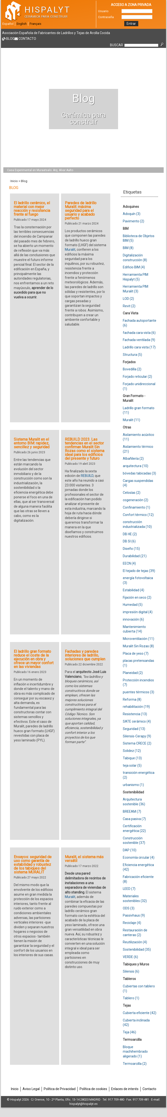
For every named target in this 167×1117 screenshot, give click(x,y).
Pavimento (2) (133, 221)
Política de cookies (93, 1089)
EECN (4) (129, 563)
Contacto (27, 39)
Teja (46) (129, 1032)
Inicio (14, 181)
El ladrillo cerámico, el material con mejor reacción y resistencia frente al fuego (32, 209)
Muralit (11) (131, 420)
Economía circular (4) (138, 857)
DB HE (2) (130, 534)
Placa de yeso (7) (135, 653)
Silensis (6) (131, 971)
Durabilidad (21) (135, 556)
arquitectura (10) (135, 466)
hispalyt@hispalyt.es (83, 1104)
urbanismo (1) (133, 785)
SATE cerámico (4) (137, 721)
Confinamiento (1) (136, 507)
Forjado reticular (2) (137, 376)
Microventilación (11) (138, 639)
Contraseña (106, 17)
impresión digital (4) (138, 612)
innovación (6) (133, 619)
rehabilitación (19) (136, 707)
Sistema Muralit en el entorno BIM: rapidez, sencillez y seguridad (31, 443)
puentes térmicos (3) (138, 692)
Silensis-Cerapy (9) (137, 736)
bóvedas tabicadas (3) (139, 473)
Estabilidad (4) (133, 590)
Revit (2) (129, 306)
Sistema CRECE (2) (137, 743)
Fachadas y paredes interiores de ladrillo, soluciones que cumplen (85, 655)
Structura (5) (132, 355)
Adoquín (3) (131, 214)
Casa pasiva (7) (134, 819)
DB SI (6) (129, 541)
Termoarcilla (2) (135, 1064)
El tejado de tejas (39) (139, 571)
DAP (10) (129, 850)
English (22, 24)
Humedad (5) (133, 605)
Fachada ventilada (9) (139, 340)
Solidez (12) (132, 751)
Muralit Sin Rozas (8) (138, 646)
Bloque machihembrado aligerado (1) (135, 1051)
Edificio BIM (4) (134, 267)
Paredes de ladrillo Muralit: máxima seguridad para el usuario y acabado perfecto (80, 210)
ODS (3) (128, 908)
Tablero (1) (131, 998)
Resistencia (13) (135, 714)
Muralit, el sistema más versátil (84, 859)
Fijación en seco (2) (137, 597)
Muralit (70, 249)
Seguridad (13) (134, 729)
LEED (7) (129, 889)
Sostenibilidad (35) (137, 949)
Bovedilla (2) (132, 369)
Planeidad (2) (133, 673)
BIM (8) (128, 248)
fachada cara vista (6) (139, 333)
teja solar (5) (132, 765)
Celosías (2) (131, 493)
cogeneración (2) (135, 500)
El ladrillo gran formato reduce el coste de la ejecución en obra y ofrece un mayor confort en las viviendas (33, 659)
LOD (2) (128, 299)
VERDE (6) (130, 957)
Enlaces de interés (124, 1089)
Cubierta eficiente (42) (139, 1013)
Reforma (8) (132, 699)
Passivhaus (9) (134, 915)
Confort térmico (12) (138, 515)
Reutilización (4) (135, 942)
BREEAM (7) (132, 811)
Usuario (103, 11)
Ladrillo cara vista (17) (139, 347)
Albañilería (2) (133, 458)
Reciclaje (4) (132, 923)
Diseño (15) (131, 549)
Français (35, 24)
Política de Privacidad (60, 1089)
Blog (10, 39)
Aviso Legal (31, 1089)
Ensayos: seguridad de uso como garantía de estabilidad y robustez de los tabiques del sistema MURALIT (33, 864)
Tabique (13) (132, 758)
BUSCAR (116, 45)
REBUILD (87, 476)
